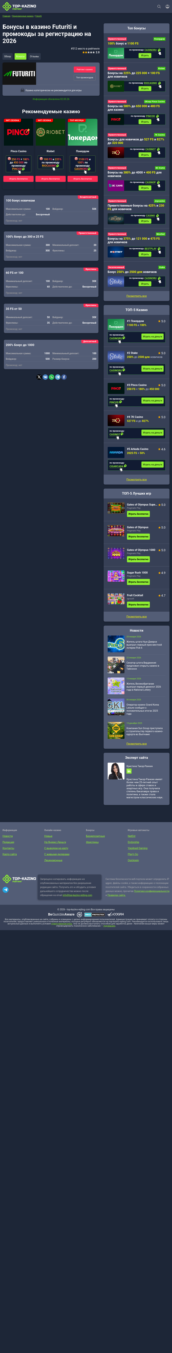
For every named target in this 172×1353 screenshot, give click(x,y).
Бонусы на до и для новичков (134, 241)
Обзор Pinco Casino (155, 102)
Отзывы (35, 56)
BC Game (160, 169)
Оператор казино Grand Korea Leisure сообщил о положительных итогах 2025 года (142, 711)
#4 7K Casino (135, 418)
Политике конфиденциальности (151, 893)
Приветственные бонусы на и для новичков (136, 208)
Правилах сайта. (117, 897)
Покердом (82, 151)
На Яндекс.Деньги (55, 844)
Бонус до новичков (132, 273)
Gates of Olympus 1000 (141, 551)
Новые (48, 838)
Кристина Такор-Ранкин (139, 768)
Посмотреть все (136, 481)
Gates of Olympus (137, 529)
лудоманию (109, 928)
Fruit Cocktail (135, 597)
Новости (8, 838)
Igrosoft (130, 600)
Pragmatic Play (133, 510)
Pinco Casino (18, 151)
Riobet (51, 151)
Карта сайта (10, 856)
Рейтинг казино (85, 69)
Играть (145, 55)
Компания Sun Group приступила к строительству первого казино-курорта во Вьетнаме (144, 733)
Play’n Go (133, 856)
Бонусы (21, 56)
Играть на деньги (152, 338)
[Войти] (166, 6)
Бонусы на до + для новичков (134, 75)
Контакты (8, 850)
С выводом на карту (56, 850)
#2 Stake (132, 354)
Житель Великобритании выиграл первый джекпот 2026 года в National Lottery (143, 688)
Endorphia (133, 844)
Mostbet (161, 235)
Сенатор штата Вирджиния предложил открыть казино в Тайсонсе (142, 667)
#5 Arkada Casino (137, 450)
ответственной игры (61, 926)
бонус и (123, 43)
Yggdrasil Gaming (137, 850)
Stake (162, 269)
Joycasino (160, 202)
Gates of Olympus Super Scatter (142, 506)
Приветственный (117, 39)
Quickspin (133, 862)
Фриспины (92, 844)
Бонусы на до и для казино (134, 108)
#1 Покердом (135, 322)
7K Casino (160, 135)
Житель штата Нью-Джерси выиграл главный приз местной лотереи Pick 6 (144, 646)
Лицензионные (53, 862)
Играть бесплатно (18, 179)
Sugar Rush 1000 (137, 574)
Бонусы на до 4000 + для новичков (135, 175)
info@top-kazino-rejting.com (77, 897)
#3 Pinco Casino (137, 386)
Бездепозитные (95, 838)
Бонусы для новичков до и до (136, 141)
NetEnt (131, 838)
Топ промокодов (84, 77)
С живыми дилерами (56, 856)
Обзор (7, 56)
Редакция (8, 844)
